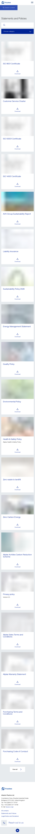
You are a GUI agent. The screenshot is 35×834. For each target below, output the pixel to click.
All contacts (5, 811)
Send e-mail (9, 807)
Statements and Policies (8, 813)
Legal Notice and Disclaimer (10, 816)
